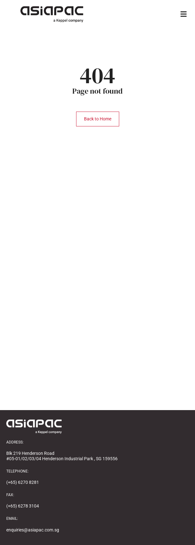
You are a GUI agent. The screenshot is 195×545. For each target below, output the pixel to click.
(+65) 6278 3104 (22, 505)
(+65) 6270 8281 (22, 482)
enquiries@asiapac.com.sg (32, 529)
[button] (183, 14)
